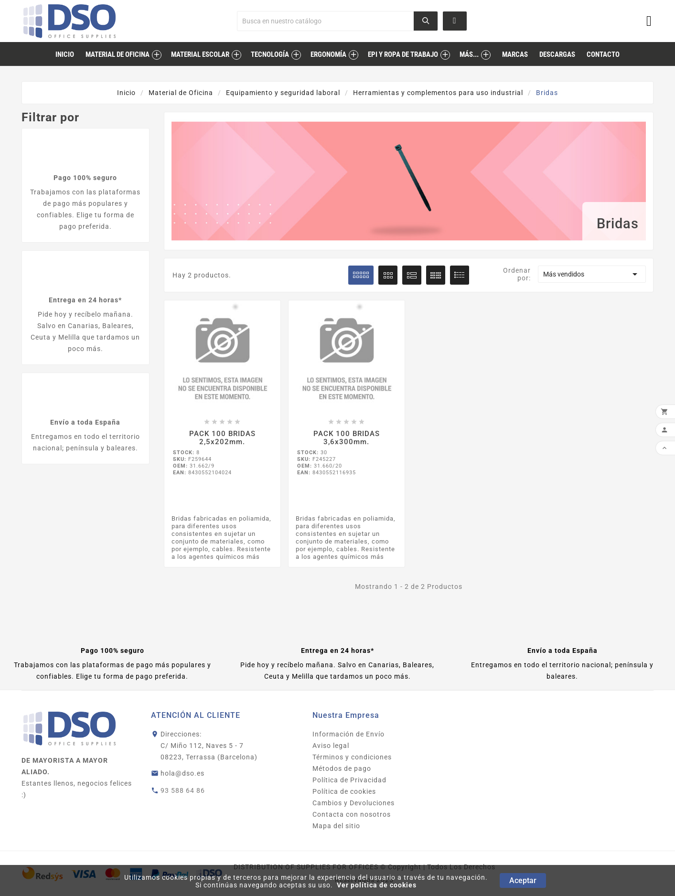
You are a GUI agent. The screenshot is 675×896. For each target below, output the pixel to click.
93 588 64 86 (183, 790)
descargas (557, 54)
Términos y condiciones (352, 757)
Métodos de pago (341, 768)
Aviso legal (330, 745)
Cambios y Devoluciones (353, 803)
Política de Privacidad (349, 780)
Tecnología (270, 54)
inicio (64, 54)
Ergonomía (328, 54)
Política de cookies (344, 791)
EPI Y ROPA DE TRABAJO (403, 54)
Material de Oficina (118, 54)
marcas (515, 54)
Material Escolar (200, 54)
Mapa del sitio (336, 826)
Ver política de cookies (377, 885)
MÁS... (469, 54)
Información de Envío (348, 734)
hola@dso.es (182, 773)
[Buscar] (325, 21)
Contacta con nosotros (351, 814)
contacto (603, 54)
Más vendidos (592, 274)
